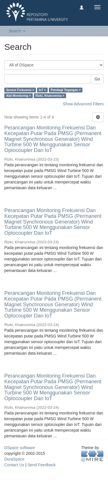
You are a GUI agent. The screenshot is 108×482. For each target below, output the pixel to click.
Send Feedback (42, 465)
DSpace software (19, 447)
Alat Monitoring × (18, 95)
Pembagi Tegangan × (66, 90)
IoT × (42, 90)
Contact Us (14, 465)
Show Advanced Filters (83, 104)
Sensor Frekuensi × (20, 90)
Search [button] (17, 31)
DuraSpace (14, 459)
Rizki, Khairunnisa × (50, 95)
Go (97, 79)
